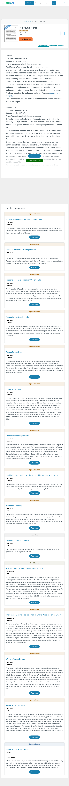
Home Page (27, 21)
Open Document (25, 39)
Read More (34, 237)
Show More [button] (34, 156)
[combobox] (29, 3)
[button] (3, 3)
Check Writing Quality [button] (34, 160)
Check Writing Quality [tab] (56, 45)
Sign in (65, 3)
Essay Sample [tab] (43, 45)
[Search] (54, 3)
